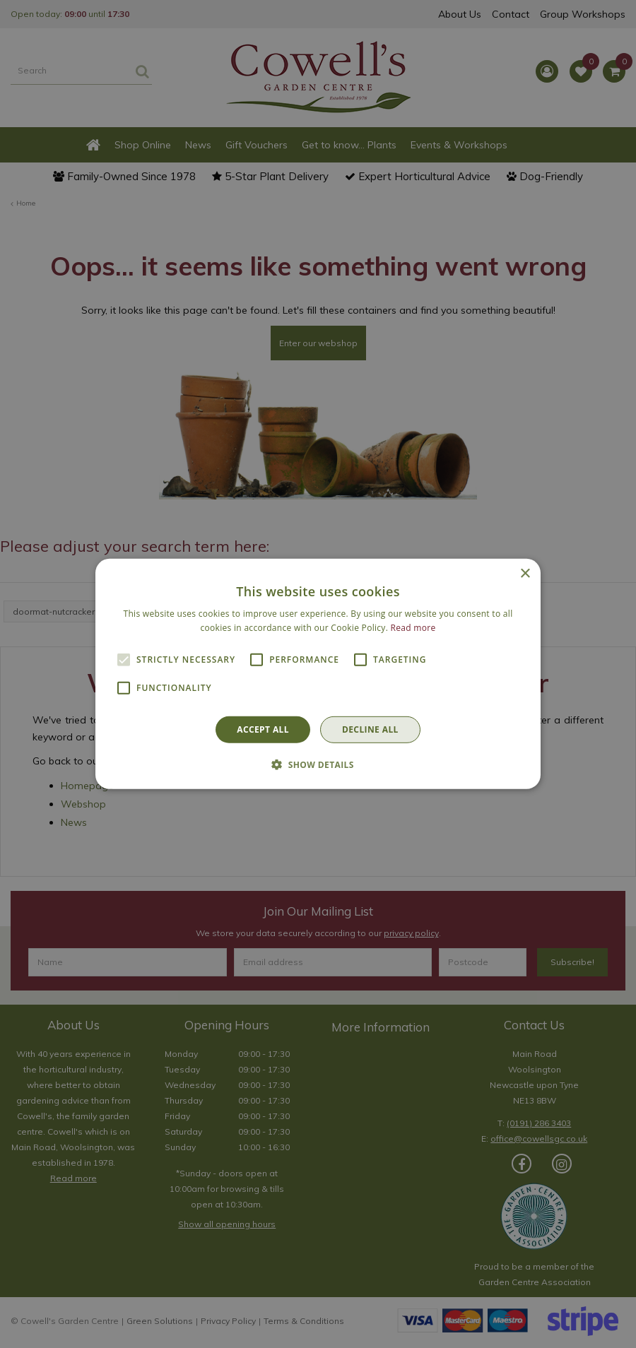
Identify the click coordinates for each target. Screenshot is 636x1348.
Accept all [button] (263, 729)
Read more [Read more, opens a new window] (413, 628)
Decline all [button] (370, 729)
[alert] (318, 674)
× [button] (524, 574)
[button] (318, 764)
